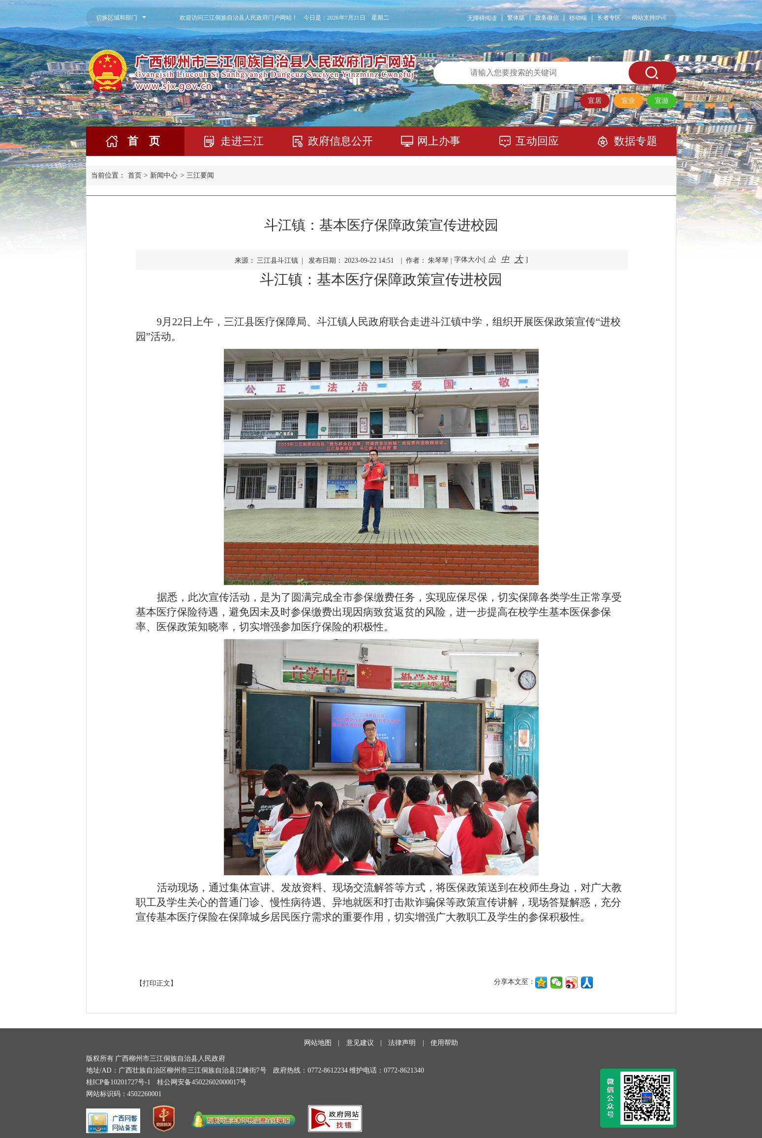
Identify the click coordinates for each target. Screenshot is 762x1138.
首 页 (143, 141)
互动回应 (537, 141)
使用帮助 (444, 1042)
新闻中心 (164, 175)
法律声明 (402, 1042)
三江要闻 (200, 175)
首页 (135, 175)
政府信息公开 (340, 141)
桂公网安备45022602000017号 (201, 1082)
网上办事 (438, 141)
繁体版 (516, 17)
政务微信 (547, 17)
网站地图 (318, 1042)
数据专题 (635, 141)
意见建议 (360, 1042)
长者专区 (609, 17)
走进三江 (242, 141)
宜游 (662, 100)
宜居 (595, 100)
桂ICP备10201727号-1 (118, 1082)
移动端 (578, 17)
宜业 (628, 100)
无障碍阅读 (482, 18)
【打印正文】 (156, 983)
